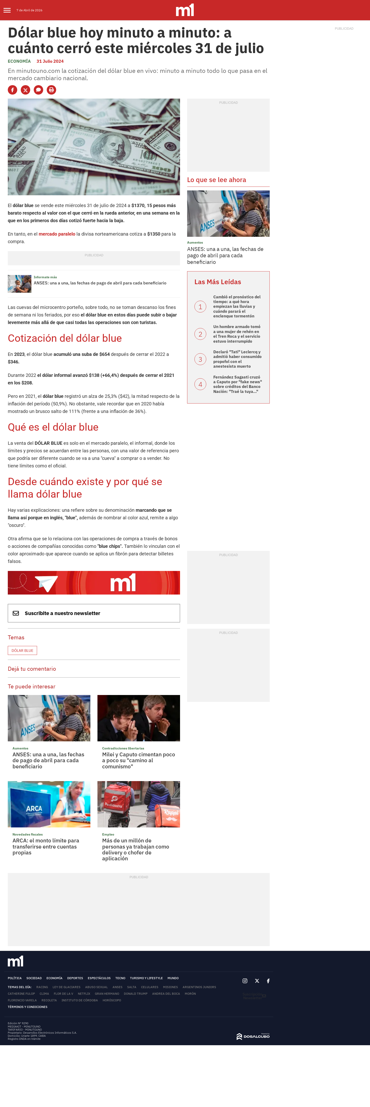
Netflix (84, 994)
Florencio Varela (22, 1000)
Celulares (149, 987)
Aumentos (20, 748)
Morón (190, 994)
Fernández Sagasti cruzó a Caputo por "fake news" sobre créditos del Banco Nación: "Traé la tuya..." (237, 384)
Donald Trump (135, 994)
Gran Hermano (107, 994)
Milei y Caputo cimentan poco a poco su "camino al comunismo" (138, 760)
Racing (42, 987)
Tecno (120, 978)
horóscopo (112, 1000)
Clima (44, 994)
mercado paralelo (57, 234)
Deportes (75, 978)
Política (15, 978)
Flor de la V (63, 994)
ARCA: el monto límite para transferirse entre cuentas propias (46, 846)
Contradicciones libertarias (123, 748)
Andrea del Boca (166, 994)
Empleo (108, 834)
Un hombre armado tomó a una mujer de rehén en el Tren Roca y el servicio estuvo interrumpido (237, 334)
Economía (19, 61)
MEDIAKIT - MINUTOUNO (24, 1026)
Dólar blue (22, 650)
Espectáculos (99, 978)
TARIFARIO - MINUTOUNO (25, 1029)
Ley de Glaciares (66, 987)
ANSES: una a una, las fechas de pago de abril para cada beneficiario (100, 283)
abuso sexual (96, 987)
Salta (131, 987)
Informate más (45, 277)
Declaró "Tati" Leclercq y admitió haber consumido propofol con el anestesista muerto (237, 359)
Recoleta (49, 1000)
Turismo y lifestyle (146, 978)
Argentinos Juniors (199, 987)
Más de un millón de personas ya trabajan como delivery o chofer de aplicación (135, 849)
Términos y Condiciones (27, 1007)
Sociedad (34, 978)
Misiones (170, 987)
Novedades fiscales (28, 834)
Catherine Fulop (21, 994)
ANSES (117, 987)
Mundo (173, 978)
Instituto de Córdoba (80, 1000)
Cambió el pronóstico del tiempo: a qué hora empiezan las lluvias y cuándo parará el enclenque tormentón (237, 306)
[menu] (10, 10)
